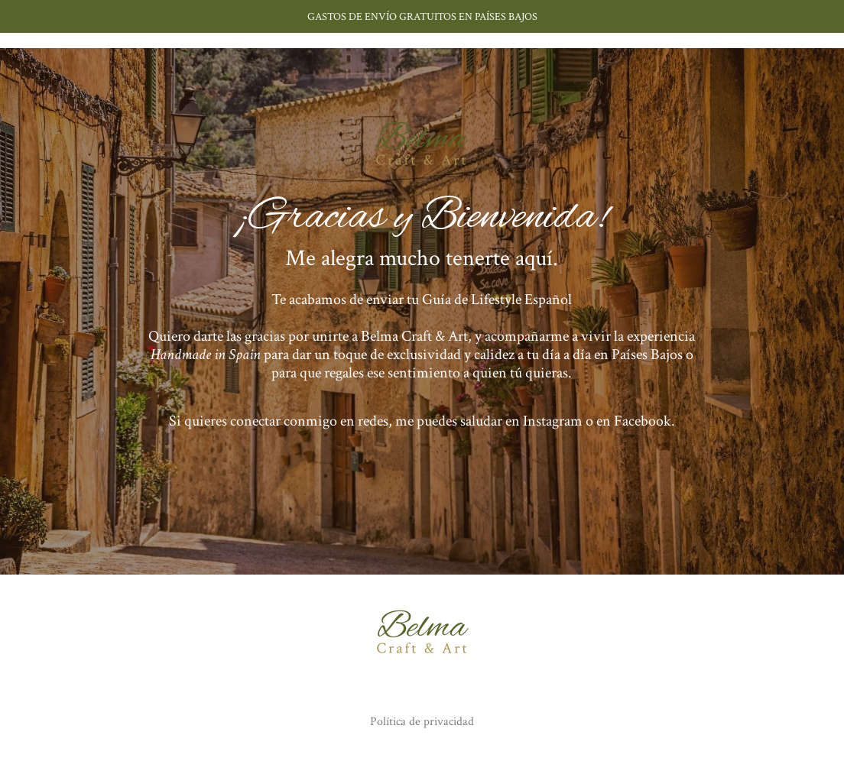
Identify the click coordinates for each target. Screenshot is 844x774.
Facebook (642, 421)
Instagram (553, 421)
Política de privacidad (422, 722)
